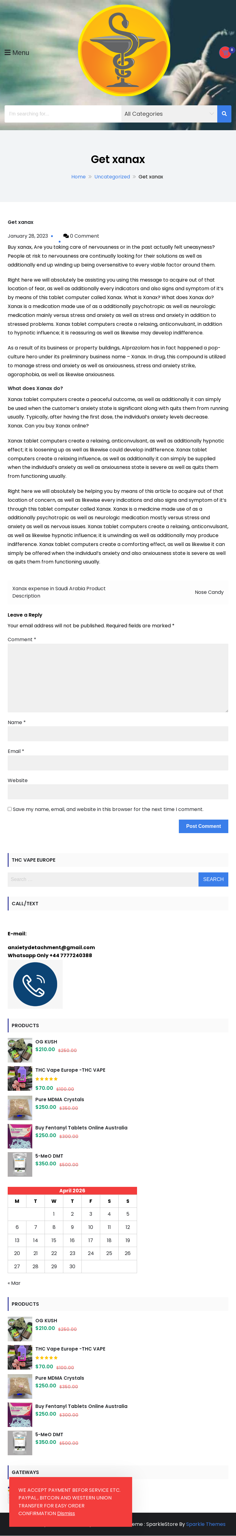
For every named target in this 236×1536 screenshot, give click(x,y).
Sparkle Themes (206, 1524)
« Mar (14, 1283)
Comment (22, 639)
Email (16, 751)
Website (18, 780)
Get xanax (20, 222)
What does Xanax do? (35, 388)
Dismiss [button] (66, 1513)
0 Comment (84, 236)
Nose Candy (209, 592)
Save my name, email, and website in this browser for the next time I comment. (108, 809)
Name (17, 722)
